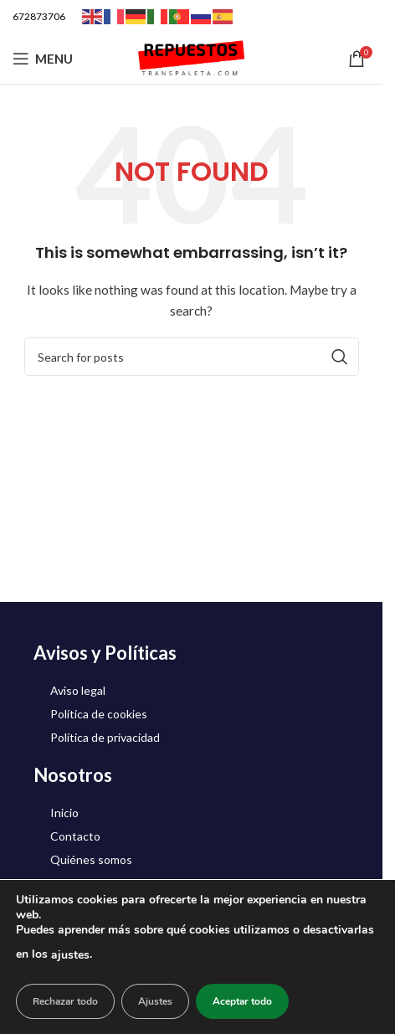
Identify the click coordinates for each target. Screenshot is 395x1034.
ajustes (70, 955)
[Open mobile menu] (42, 58)
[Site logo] (191, 57)
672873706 (39, 16)
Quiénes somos (91, 859)
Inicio (64, 812)
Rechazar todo (65, 1001)
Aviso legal (77, 690)
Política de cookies (98, 714)
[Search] (191, 356)
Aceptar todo (242, 1001)
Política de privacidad (105, 737)
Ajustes (155, 1001)
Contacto (75, 836)
